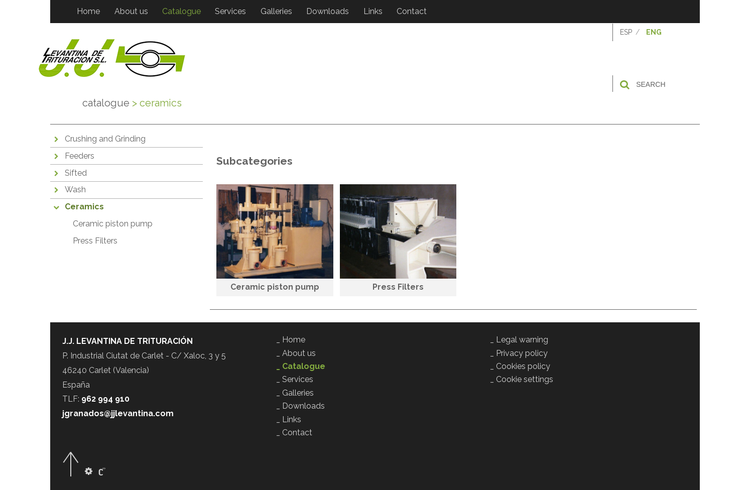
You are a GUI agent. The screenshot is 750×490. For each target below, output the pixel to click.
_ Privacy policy (519, 352)
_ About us (296, 352)
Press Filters (95, 242)
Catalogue (181, 11)
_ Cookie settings (521, 379)
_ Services (294, 379)
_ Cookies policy (520, 366)
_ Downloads (300, 406)
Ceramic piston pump (113, 224)
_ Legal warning (519, 339)
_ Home (290, 339)
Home (88, 11)
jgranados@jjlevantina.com (118, 413)
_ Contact (294, 432)
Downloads (326, 11)
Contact (410, 11)
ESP (626, 33)
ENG (654, 33)
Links (371, 11)
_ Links (288, 419)
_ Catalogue (300, 366)
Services (229, 11)
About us (131, 11)
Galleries (275, 11)
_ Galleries (295, 392)
